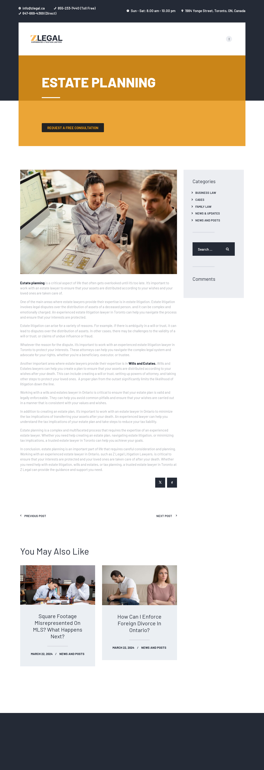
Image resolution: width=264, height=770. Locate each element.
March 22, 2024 (42, 654)
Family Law (203, 206)
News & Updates (207, 213)
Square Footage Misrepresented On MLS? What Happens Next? (57, 626)
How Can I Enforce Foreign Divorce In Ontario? (139, 623)
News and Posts (71, 654)
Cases (199, 199)
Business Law (205, 193)
